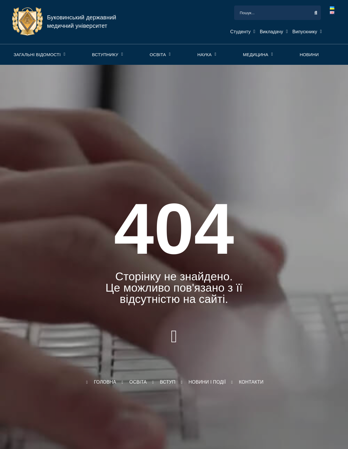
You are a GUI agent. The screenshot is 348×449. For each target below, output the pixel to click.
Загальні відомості (37, 54)
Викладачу (271, 31)
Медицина (255, 54)
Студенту (240, 31)
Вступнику (105, 54)
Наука (204, 54)
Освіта (158, 54)
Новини (309, 54)
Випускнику (304, 31)
